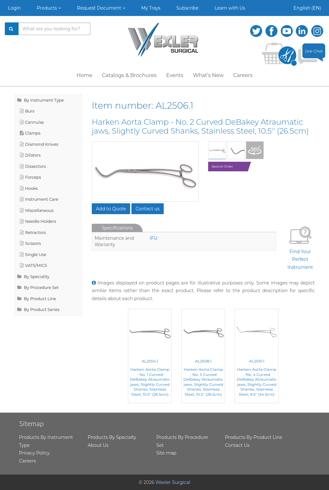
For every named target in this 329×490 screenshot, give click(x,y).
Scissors (30, 243)
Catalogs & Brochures (129, 75)
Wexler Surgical (172, 482)
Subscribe (187, 8)
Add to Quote (111, 209)
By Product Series (38, 309)
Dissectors (33, 166)
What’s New (208, 75)
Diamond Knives (39, 144)
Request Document (101, 8)
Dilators (30, 155)
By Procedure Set (38, 287)
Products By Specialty (112, 437)
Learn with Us (230, 8)
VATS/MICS (33, 265)
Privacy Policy (34, 453)
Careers (242, 75)
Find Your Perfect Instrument (300, 247)
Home (84, 75)
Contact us (148, 209)
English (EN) (307, 8)
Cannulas (32, 122)
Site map (166, 453)
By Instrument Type (40, 100)
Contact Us (237, 445)
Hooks (29, 188)
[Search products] (54, 28)
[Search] (12, 28)
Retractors (33, 232)
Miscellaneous (37, 210)
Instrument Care (39, 199)
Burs (27, 111)
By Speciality (33, 276)
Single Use (33, 254)
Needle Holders (38, 221)
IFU (153, 238)
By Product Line (36, 298)
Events (175, 75)
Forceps (30, 177)
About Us (98, 445)
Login (14, 8)
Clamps (30, 133)
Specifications (117, 228)
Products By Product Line (253, 437)
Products (49, 8)
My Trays (151, 8)
